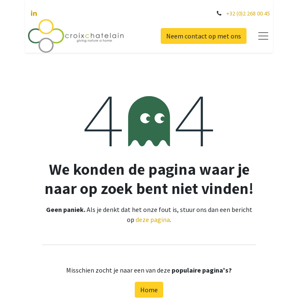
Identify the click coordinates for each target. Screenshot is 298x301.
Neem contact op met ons (206, 36)
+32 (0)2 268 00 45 (251, 13)
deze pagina (153, 219)
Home (149, 290)
